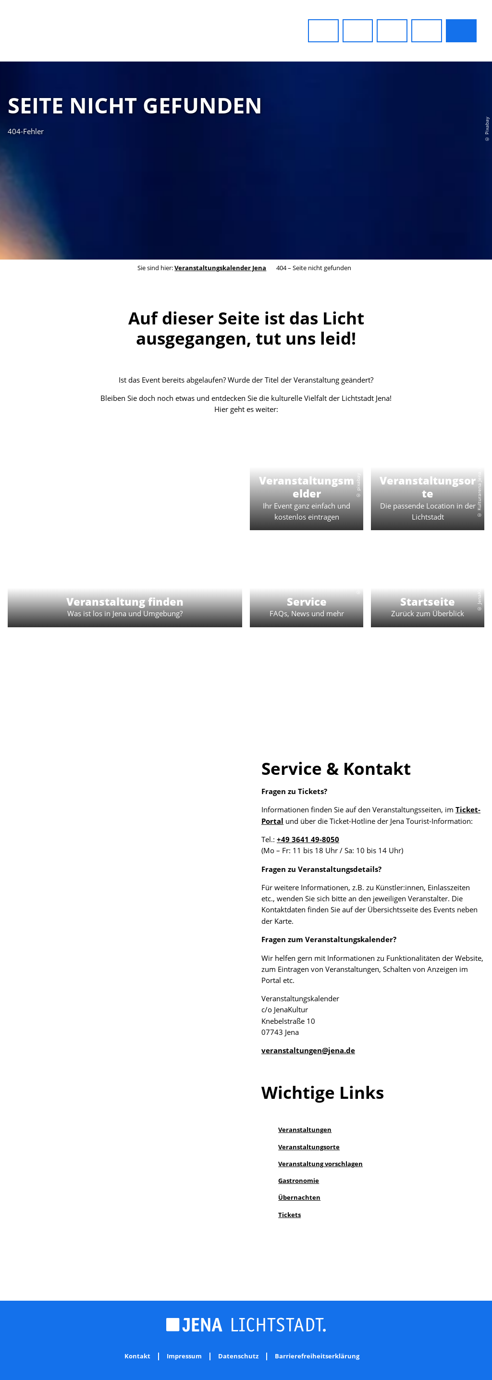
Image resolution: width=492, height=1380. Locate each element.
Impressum (184, 1356)
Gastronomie (298, 1180)
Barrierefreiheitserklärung (317, 1356)
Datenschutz (238, 1356)
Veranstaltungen (305, 1129)
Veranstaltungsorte (309, 1147)
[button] (323, 30)
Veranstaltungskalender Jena (220, 267)
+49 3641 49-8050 (308, 839)
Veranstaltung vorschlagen (320, 1163)
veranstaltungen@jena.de (308, 1050)
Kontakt (137, 1356)
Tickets (289, 1214)
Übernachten (299, 1197)
